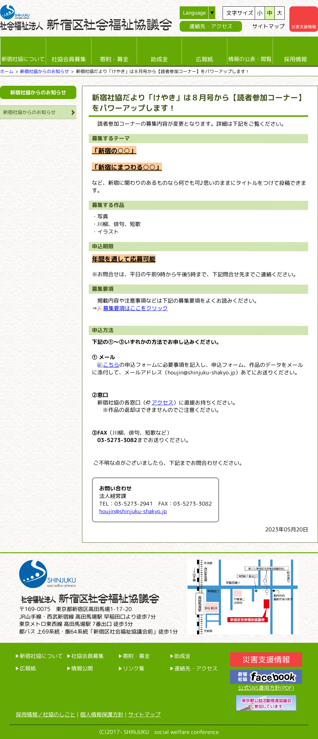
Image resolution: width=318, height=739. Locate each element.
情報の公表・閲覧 (250, 59)
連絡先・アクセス (210, 26)
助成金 (159, 59)
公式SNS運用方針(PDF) (266, 687)
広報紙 (204, 59)
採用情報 (295, 59)
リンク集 (133, 668)
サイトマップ (268, 26)
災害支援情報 (266, 659)
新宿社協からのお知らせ (44, 71)
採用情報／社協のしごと (45, 714)
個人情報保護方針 (101, 714)
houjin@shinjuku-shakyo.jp (133, 511)
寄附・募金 (114, 59)
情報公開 (82, 668)
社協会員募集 (69, 59)
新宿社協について (23, 59)
